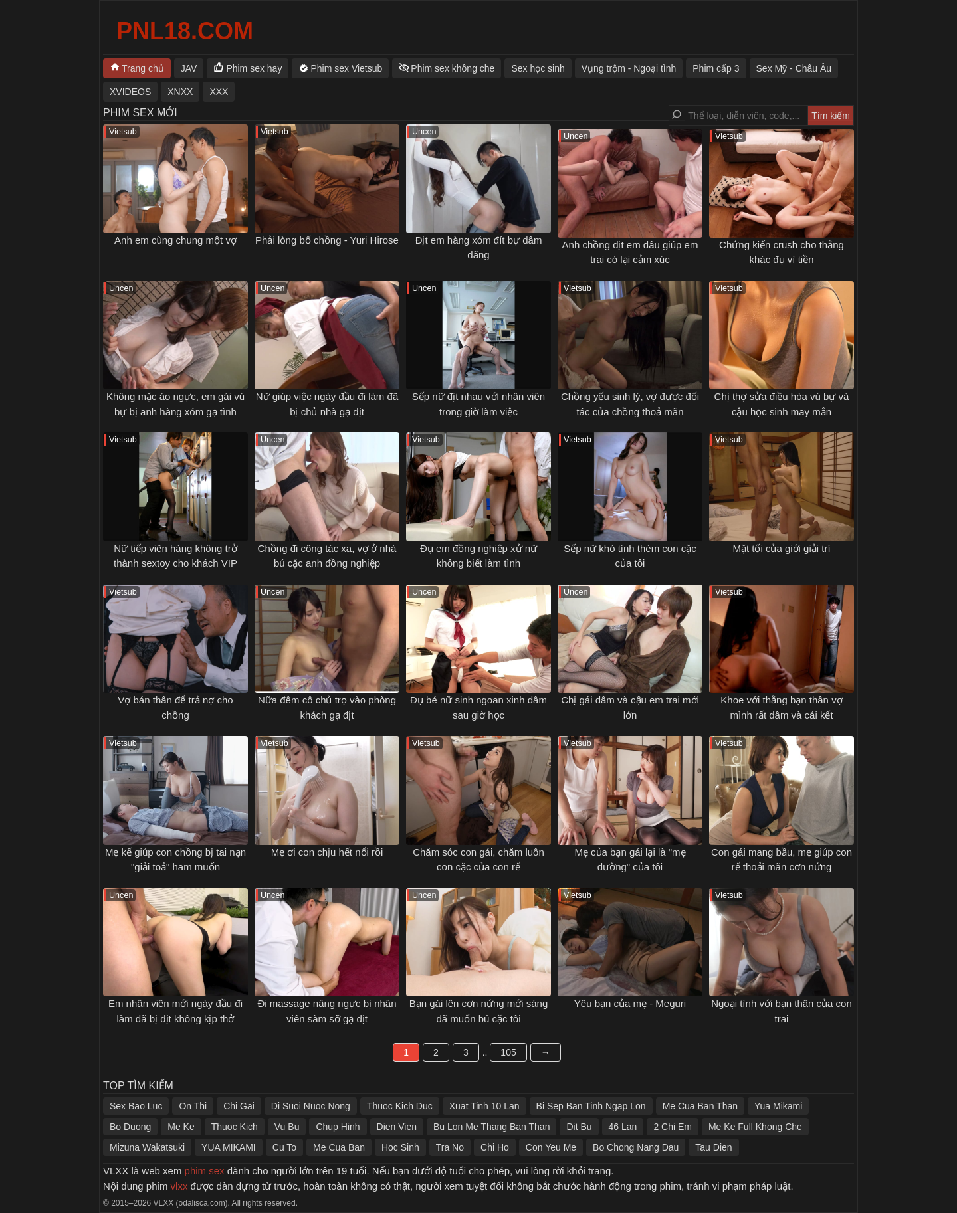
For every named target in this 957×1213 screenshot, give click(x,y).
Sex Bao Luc (136, 1106)
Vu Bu (287, 1126)
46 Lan (623, 1126)
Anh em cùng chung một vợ (175, 240)
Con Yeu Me (551, 1147)
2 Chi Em (672, 1126)
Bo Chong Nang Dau (636, 1147)
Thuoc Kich (234, 1126)
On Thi (193, 1106)
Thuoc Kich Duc (400, 1106)
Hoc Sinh (400, 1147)
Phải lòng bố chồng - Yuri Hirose (327, 240)
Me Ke (180, 1126)
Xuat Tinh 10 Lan (484, 1106)
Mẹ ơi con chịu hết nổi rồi (327, 852)
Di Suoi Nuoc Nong (310, 1106)
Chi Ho (494, 1147)
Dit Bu (578, 1126)
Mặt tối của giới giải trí (781, 548)
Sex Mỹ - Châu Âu (794, 68)
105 (508, 1052)
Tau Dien (713, 1147)
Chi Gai (239, 1106)
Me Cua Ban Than (700, 1106)
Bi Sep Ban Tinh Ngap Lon (591, 1106)
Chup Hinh (338, 1126)
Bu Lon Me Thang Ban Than (491, 1126)
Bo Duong (130, 1126)
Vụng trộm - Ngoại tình (629, 68)
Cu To (284, 1147)
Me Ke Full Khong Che (755, 1126)
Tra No (450, 1147)
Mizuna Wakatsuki (147, 1147)
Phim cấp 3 (715, 68)
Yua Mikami (778, 1106)
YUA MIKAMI (228, 1147)
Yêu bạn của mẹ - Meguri (630, 1003)
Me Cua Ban (339, 1147)
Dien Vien (397, 1126)
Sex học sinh (537, 68)
